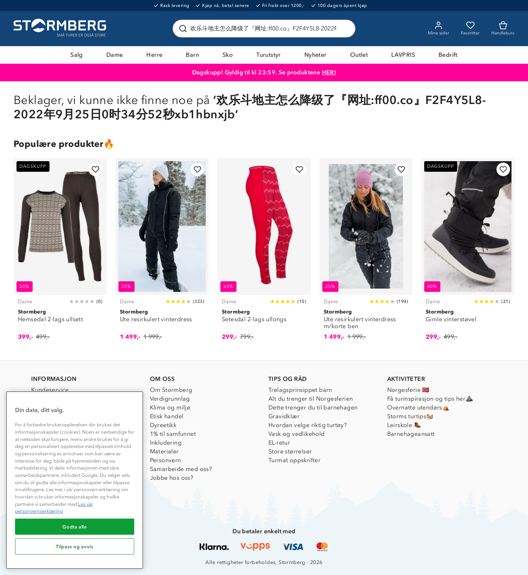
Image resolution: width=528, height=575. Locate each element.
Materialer (164, 451)
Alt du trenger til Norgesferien (310, 398)
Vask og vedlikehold (296, 433)
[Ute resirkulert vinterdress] (162, 253)
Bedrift (448, 54)
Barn (192, 54)
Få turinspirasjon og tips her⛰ (430, 398)
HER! (329, 72)
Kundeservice (50, 389)
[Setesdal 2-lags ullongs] (264, 253)
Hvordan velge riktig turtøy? (307, 425)
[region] (74, 480)
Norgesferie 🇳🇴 (408, 389)
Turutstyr (268, 54)
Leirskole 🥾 (404, 425)
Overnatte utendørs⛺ (418, 407)
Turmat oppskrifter (294, 460)
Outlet (359, 54)
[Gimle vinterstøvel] (467, 253)
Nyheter (315, 54)
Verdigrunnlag (170, 398)
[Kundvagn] (502, 28)
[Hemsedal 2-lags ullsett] (60, 253)
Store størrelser (290, 451)
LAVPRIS (403, 54)
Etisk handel (167, 416)
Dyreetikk (163, 425)
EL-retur (279, 442)
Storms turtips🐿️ (410, 416)
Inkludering (166, 442)
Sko (228, 54)
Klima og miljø (170, 407)
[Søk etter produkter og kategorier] (265, 28)
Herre (154, 54)
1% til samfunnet (173, 433)
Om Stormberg (171, 389)
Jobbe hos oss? (172, 477)
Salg (76, 54)
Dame (114, 54)
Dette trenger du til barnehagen (313, 407)
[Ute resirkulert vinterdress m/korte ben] (365, 253)
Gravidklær (284, 416)
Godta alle (74, 527)
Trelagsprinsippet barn (300, 389)
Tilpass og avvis (75, 546)
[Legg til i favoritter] (95, 169)
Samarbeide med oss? (181, 468)
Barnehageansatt (411, 433)
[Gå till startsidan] (61, 28)
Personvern (165, 460)
